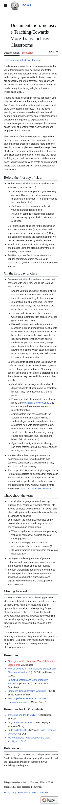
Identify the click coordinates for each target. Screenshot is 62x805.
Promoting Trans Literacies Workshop (27, 691)
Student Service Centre (37, 402)
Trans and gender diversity (21, 715)
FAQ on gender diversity (20, 722)
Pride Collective (16, 730)
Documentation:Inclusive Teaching (23, 60)
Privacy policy (10, 792)
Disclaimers (43, 792)
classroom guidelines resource (35, 488)
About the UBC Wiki (27, 792)
